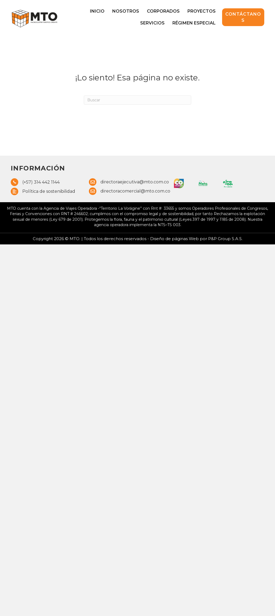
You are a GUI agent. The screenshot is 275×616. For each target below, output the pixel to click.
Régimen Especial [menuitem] (194, 23)
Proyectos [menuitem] (201, 11)
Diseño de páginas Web (175, 238)
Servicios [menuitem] (152, 23)
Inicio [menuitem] (97, 11)
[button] (243, 17)
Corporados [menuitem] (163, 11)
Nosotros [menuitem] (125, 11)
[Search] (137, 100)
